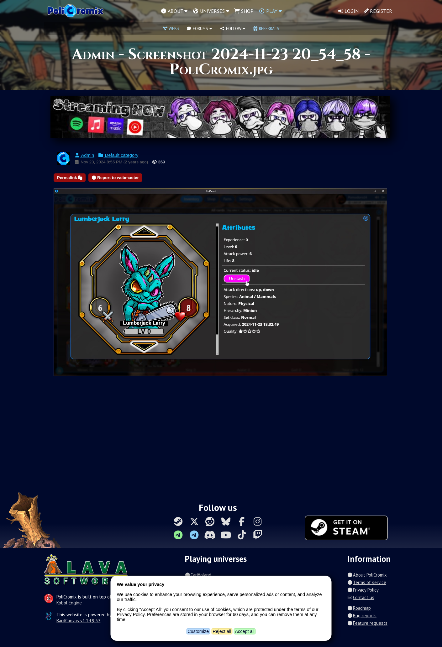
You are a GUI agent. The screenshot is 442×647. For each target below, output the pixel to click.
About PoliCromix (367, 575)
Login (348, 11)
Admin (84, 155)
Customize (198, 631)
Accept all (244, 631)
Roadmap (359, 608)
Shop (244, 11)
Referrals (266, 28)
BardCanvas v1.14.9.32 (78, 621)
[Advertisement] (221, 441)
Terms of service (366, 582)
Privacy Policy (363, 590)
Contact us (360, 597)
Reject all (222, 631)
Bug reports (361, 616)
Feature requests (367, 623)
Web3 (171, 28)
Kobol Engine (69, 603)
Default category (118, 155)
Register (378, 11)
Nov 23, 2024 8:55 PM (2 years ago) (111, 162)
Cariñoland (198, 575)
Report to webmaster (115, 177)
